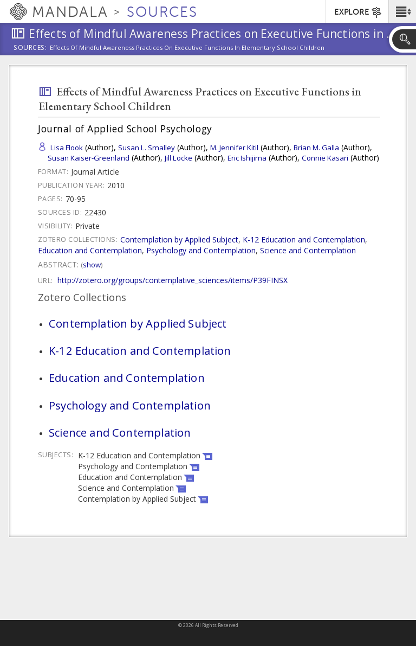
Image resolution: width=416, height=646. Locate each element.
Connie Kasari (325, 158)
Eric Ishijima (246, 158)
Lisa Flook (66, 147)
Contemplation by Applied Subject (179, 239)
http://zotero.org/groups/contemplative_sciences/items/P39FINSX (172, 280)
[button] (402, 11)
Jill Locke (178, 158)
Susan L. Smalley (146, 147)
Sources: (30, 48)
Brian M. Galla (316, 147)
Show (92, 265)
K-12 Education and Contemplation (304, 239)
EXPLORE (358, 12)
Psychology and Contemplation (201, 250)
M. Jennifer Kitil (234, 147)
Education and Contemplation (90, 250)
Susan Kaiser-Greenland (88, 158)
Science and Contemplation (308, 250)
